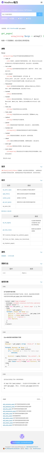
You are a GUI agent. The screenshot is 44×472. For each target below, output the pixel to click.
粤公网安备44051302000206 (12, 446)
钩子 (20, 18)
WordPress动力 (37, 446)
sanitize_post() (6, 196)
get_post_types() (7, 200)
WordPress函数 (14, 28)
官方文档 (11, 254)
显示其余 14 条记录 (6, 209)
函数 (11, 18)
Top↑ (41, 165)
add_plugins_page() (8, 420)
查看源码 (3, 254)
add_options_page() (8, 416)
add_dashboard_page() (9, 404)
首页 (8, 28)
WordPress (9, 2)
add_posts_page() (7, 423)
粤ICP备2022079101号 (32, 445)
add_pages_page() (8, 418)
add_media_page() (8, 411)
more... (39, 397)
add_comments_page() (9, 402)
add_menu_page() (7, 413)
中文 (28, 18)
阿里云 (27, 446)
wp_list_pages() (7, 221)
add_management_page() (9, 409)
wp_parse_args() (7, 188)
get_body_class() (7, 228)
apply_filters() (6, 192)
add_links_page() (7, 407)
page (4, 397)
